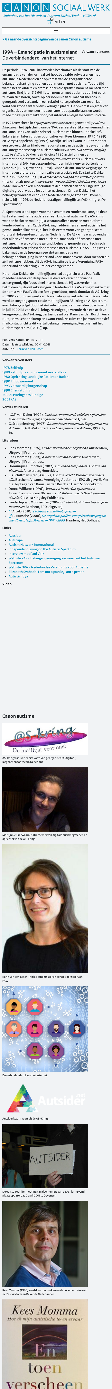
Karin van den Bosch (30, 349)
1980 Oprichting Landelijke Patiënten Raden (35, 377)
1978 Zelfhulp (12, 368)
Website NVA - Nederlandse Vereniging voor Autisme (48, 567)
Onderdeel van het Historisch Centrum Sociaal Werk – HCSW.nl (49, 16)
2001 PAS (9, 399)
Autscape (16, 540)
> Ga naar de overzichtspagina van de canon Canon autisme (46, 39)
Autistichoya (18, 576)
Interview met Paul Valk (26, 554)
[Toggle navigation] (56, 30)
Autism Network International (31, 545)
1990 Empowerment (17, 381)
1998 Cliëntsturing (16, 390)
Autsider (15, 536)
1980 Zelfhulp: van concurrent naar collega (34, 372)
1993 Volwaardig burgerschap (24, 386)
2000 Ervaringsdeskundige (22, 395)
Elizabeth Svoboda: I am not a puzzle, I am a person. (47, 572)
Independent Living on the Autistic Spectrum (42, 549)
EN (63, 22)
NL (56, 22)
